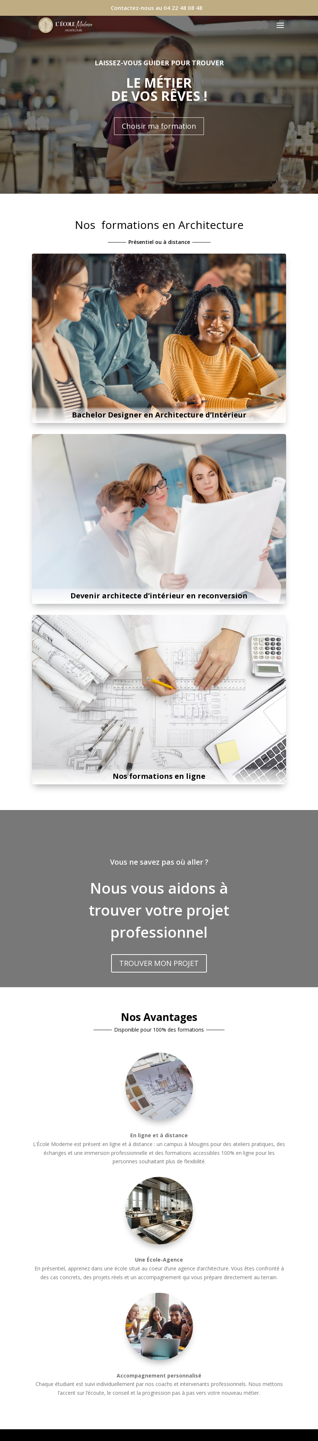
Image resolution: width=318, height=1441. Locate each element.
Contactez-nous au (156, 7)
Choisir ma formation (159, 126)
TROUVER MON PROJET (159, 963)
